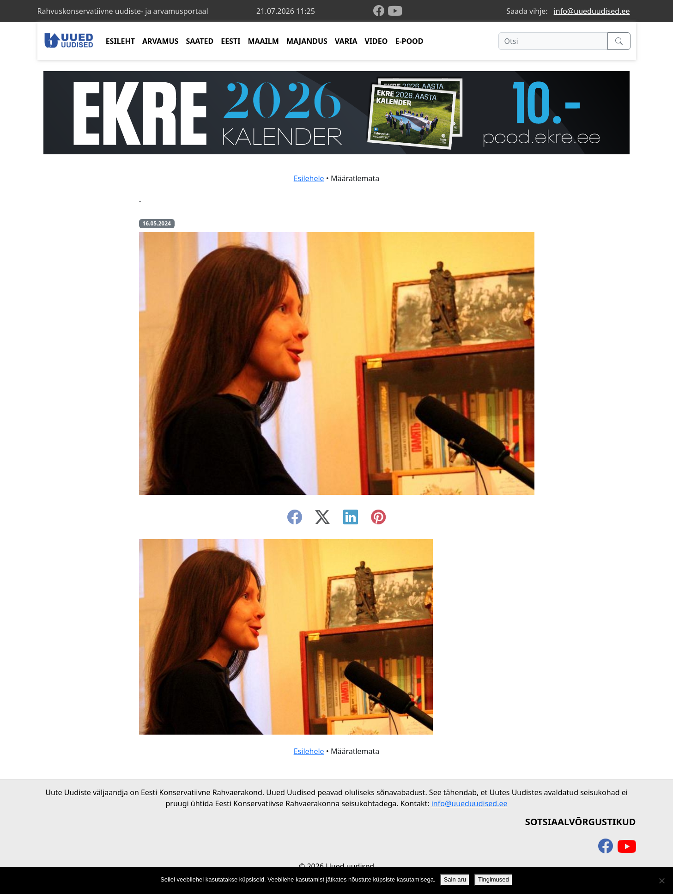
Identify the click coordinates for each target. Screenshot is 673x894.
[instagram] (378, 520)
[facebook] (380, 11)
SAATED (199, 41)
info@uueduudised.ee (592, 11)
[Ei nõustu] (661, 880)
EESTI (230, 41)
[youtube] (395, 11)
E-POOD (409, 41)
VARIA (346, 41)
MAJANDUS (306, 41)
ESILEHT (120, 41)
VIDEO (376, 41)
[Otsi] (553, 41)
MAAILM (263, 41)
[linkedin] (351, 520)
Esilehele (309, 178)
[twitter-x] (322, 520)
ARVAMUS (160, 41)
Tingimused (493, 879)
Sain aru (455, 879)
